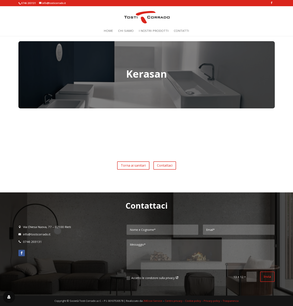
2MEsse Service (152, 301)
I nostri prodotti (154, 31)
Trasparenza (231, 301)
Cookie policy (193, 301)
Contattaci (164, 165)
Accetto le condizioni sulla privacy (153, 278)
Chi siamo (126, 31)
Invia (267, 276)
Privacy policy (212, 301)
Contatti (181, 31)
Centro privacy (173, 301)
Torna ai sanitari (133, 165)
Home (108, 31)
